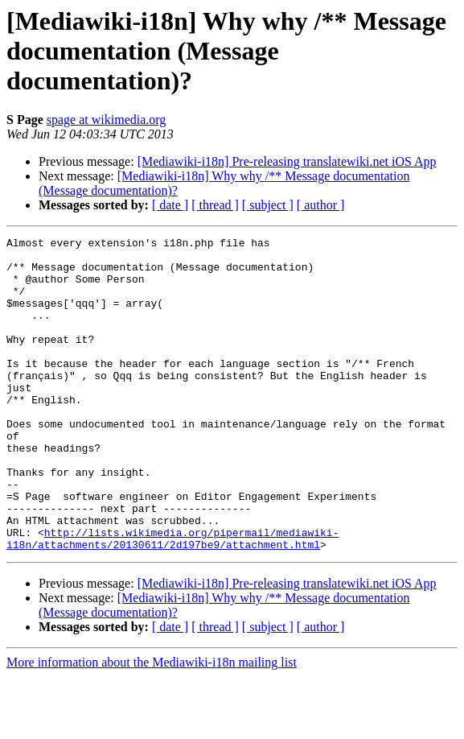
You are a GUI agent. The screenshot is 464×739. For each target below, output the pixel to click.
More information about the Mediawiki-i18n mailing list (151, 725)
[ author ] (321, 205)
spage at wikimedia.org (106, 119)
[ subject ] (268, 205)
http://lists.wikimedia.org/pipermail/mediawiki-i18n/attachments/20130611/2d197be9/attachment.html (172, 599)
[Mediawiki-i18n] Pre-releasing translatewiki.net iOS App (287, 161)
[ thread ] (215, 205)
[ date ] (170, 205)
